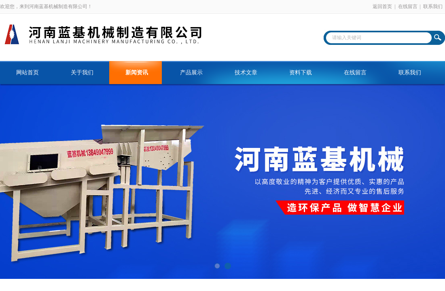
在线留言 (407, 6)
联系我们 (433, 6)
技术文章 (246, 73)
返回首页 (382, 6)
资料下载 (300, 73)
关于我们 (82, 73)
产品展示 (191, 73)
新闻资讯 (136, 73)
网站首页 (27, 73)
